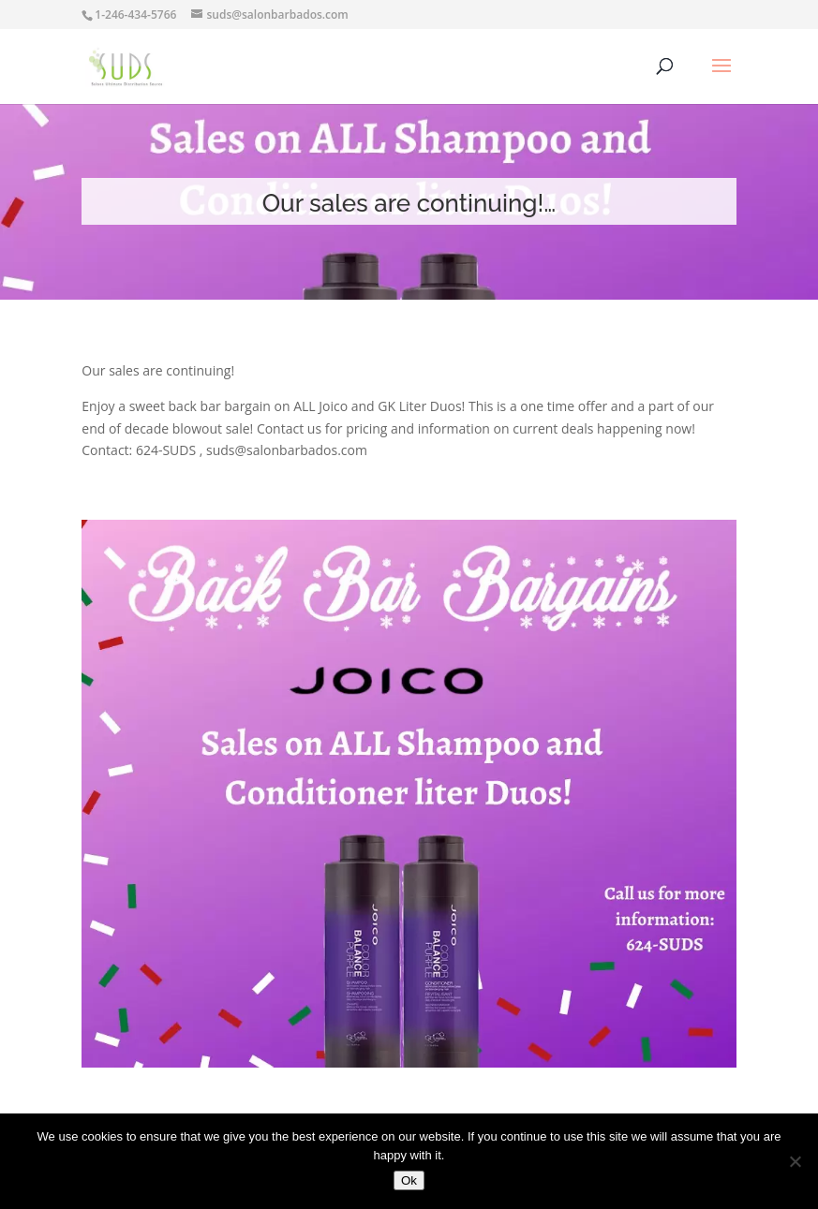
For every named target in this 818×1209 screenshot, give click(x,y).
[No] (794, 1161)
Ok (409, 1180)
